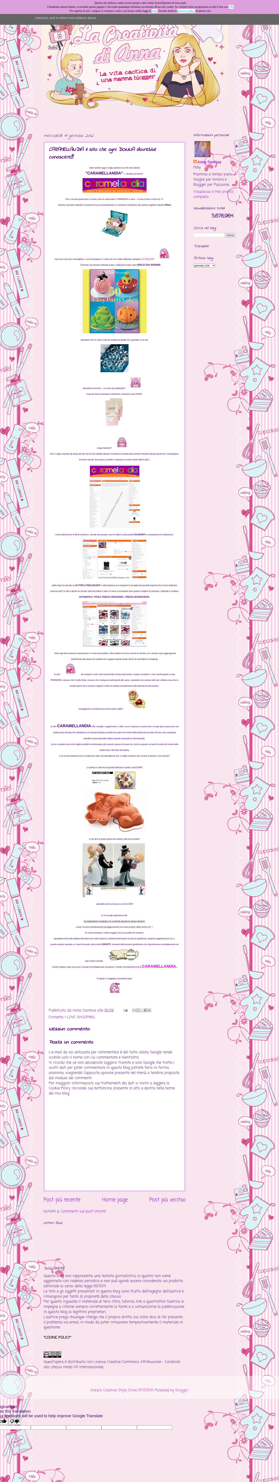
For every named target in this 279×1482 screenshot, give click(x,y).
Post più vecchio (167, 1200)
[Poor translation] (14, 1421)
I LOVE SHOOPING (80, 1017)
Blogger (181, 1390)
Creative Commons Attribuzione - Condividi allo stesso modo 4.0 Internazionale (112, 1364)
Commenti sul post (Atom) (83, 1211)
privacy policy (186, 10)
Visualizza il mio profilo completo (213, 194)
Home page (115, 1200)
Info (154, 10)
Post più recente (62, 1200)
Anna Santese (85, 1010)
